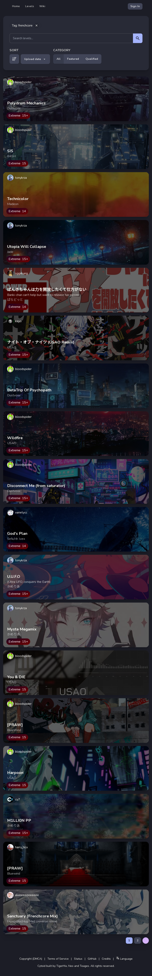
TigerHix (61, 966)
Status (78, 959)
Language (124, 958)
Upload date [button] (35, 59)
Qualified (92, 59)
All (59, 59)
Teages (84, 966)
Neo (70, 966)
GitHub (92, 959)
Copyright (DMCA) (30, 959)
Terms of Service (58, 959)
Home (16, 6)
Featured (73, 59)
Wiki (42, 6)
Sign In (135, 6)
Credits (106, 959)
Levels (29, 6)
